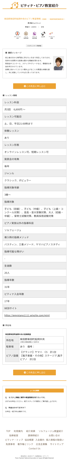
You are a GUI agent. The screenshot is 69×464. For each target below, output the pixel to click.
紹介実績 (30, 431)
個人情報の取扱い (55, 439)
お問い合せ (54, 435)
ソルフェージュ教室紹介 (51, 431)
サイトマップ (56, 444)
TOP (8, 431)
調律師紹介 (33, 435)
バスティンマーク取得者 (34, 46)
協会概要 (29, 439)
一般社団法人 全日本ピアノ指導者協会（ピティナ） (34, 456)
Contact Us (34, 448)
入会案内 (39, 439)
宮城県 (44, 19)
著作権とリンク (25, 444)
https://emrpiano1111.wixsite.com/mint (27, 315)
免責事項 (10, 444)
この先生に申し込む (35, 86)
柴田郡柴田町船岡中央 (57, 19)
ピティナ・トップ (14, 439)
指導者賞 (13, 435)
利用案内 (18, 431)
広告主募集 (41, 444)
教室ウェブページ (34, 23)
